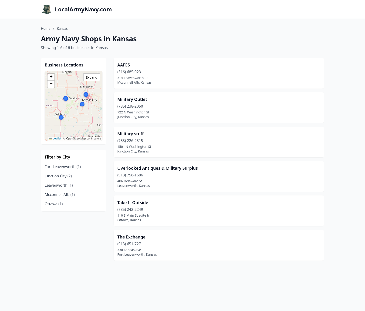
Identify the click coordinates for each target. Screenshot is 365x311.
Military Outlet (132, 99)
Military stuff (130, 133)
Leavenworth (59, 185)
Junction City (58, 176)
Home (45, 28)
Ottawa (54, 203)
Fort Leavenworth (63, 166)
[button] (61, 117)
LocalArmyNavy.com (83, 9)
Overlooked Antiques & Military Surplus (157, 168)
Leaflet (55, 138)
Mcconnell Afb (60, 194)
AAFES (123, 65)
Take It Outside (132, 202)
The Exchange (131, 237)
